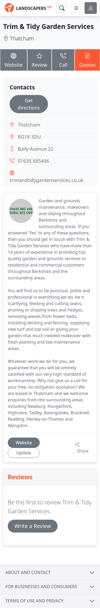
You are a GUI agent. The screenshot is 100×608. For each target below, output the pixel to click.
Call (63, 59)
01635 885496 (33, 161)
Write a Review (32, 526)
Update (23, 453)
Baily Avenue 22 (35, 149)
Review (39, 59)
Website (14, 59)
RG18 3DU (29, 137)
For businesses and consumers (41, 587)
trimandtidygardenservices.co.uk (46, 180)
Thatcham (22, 38)
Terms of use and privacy (34, 601)
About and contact (27, 572)
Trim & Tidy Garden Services (48, 26)
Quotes (87, 59)
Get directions (29, 104)
